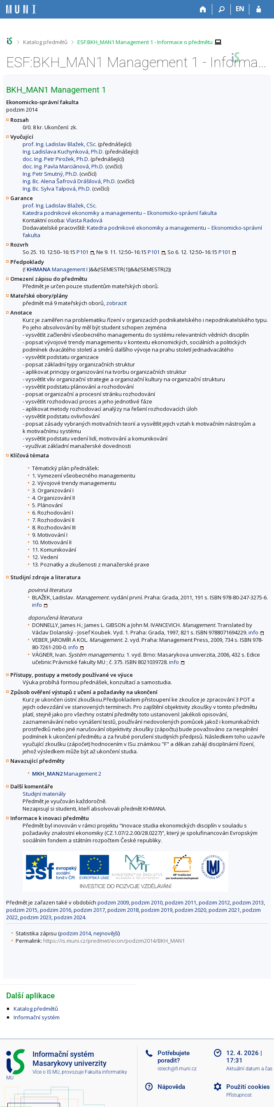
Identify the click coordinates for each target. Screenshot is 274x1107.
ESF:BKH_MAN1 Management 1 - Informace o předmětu (145, 42)
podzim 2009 (113, 902)
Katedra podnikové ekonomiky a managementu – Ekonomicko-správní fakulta (120, 213)
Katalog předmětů (45, 42)
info (37, 604)
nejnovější (105, 933)
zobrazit (116, 303)
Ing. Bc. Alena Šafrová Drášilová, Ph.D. (69, 181)
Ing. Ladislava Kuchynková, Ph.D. (63, 151)
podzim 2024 (69, 917)
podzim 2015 (21, 910)
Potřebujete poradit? (174, 1056)
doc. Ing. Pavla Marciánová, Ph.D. (63, 166)
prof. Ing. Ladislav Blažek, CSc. (60, 144)
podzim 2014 (75, 933)
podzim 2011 (180, 902)
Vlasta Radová (84, 220)
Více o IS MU (46, 1072)
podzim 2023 (35, 917)
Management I (57, 269)
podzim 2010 (147, 902)
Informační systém (37, 1017)
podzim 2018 (123, 910)
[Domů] (203, 9)
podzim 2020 (190, 910)
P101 (82, 252)
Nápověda (171, 1087)
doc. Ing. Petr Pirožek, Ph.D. (56, 159)
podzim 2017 (89, 910)
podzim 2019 (156, 910)
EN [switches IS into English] (240, 8)
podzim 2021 (224, 910)
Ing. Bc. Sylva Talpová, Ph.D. (57, 188)
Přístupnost (239, 1095)
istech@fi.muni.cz (177, 1069)
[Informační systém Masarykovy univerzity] (21, 9)
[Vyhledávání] (221, 9)
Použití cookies (248, 1087)
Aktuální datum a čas (249, 1069)
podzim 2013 (248, 902)
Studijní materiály (44, 793)
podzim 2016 (55, 910)
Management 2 (66, 773)
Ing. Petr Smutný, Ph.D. (50, 173)
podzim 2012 (214, 902)
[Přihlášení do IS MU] (258, 9)
